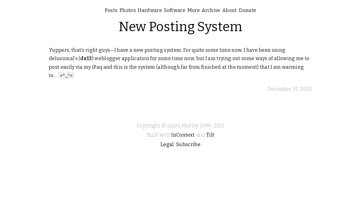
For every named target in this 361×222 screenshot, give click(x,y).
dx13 (86, 58)
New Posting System (181, 27)
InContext (183, 135)
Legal (167, 144)
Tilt (210, 135)
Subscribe (188, 144)
